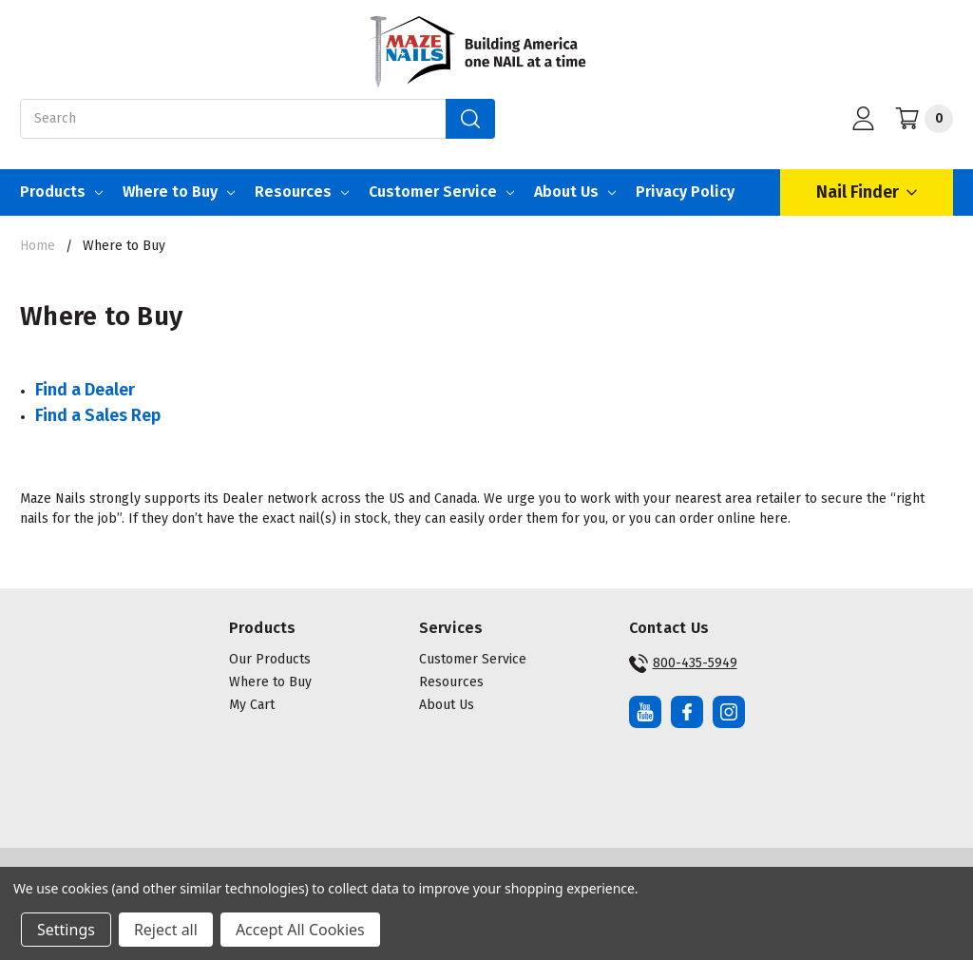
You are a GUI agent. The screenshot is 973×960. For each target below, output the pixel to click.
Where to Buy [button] (270, 682)
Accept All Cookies (300, 929)
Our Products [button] (270, 659)
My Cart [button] (252, 705)
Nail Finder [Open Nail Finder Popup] (866, 192)
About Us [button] (446, 705)
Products (61, 191)
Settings (66, 929)
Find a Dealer (85, 389)
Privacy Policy (685, 191)
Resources (302, 191)
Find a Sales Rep (98, 415)
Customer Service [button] (472, 659)
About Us (575, 191)
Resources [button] (451, 682)
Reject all (166, 929)
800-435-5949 (683, 663)
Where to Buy (179, 191)
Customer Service (441, 191)
